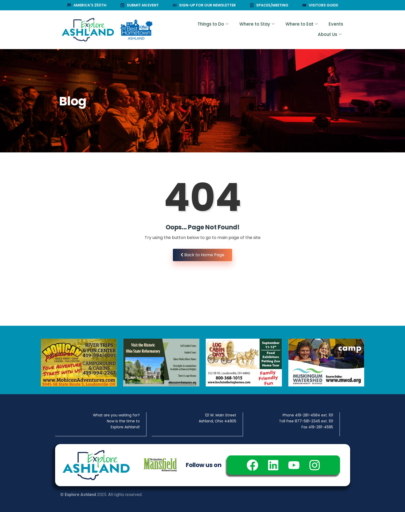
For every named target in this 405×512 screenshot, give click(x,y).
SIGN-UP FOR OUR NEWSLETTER (204, 5)
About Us (329, 30)
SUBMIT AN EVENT (140, 5)
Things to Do (182, 30)
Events (301, 30)
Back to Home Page (202, 255)
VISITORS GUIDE (320, 5)
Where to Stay (225, 30)
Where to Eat (268, 30)
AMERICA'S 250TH (86, 5)
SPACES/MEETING (269, 5)
